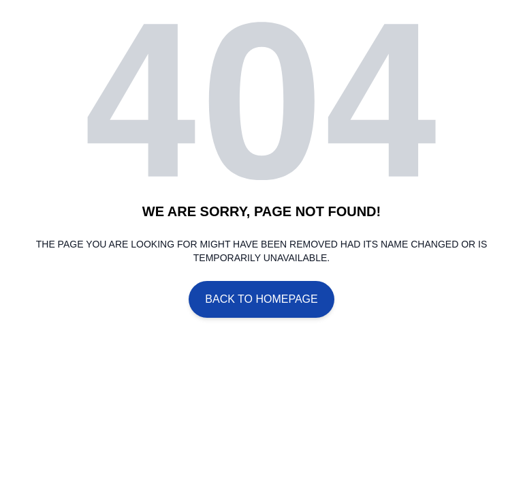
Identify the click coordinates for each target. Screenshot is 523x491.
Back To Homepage (261, 299)
